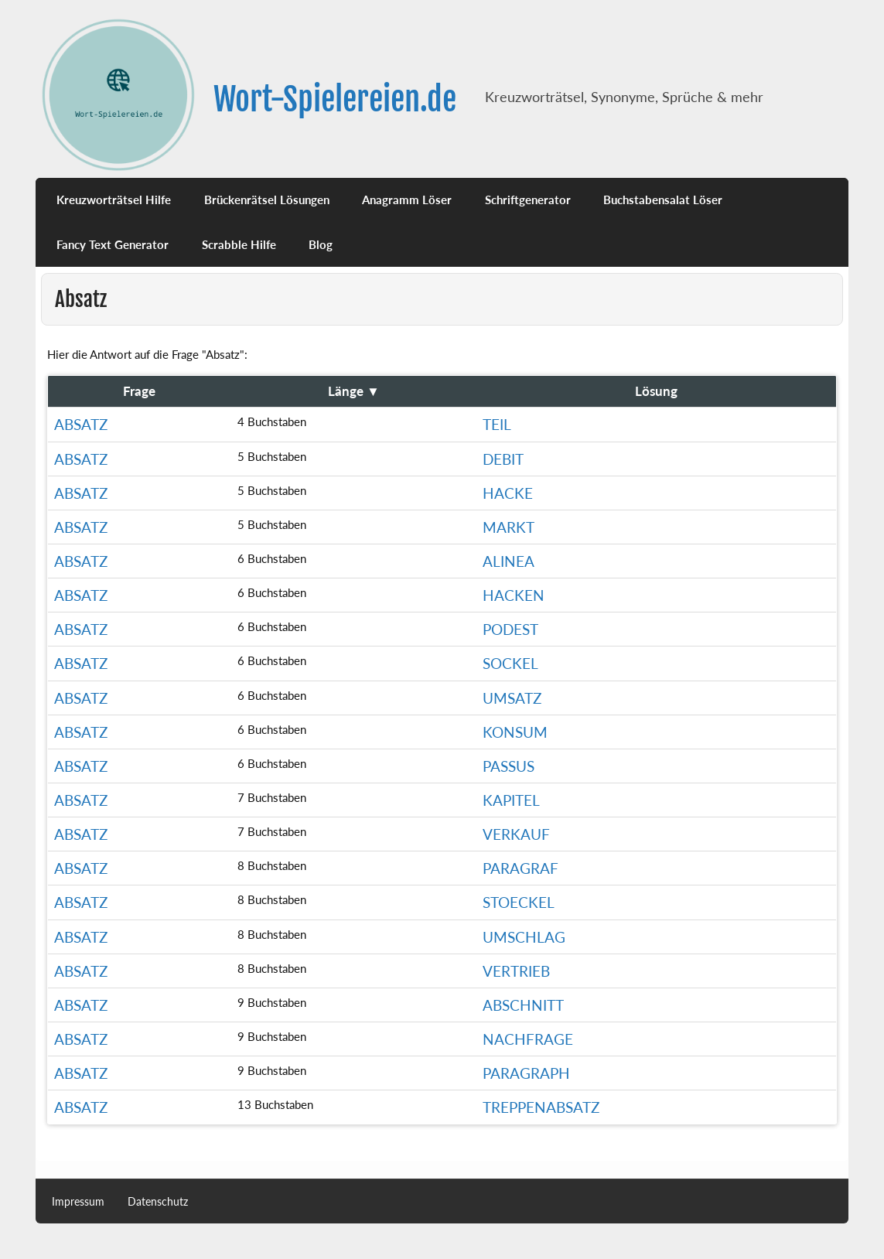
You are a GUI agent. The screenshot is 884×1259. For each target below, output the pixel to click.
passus (508, 766)
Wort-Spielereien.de (334, 99)
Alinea (508, 561)
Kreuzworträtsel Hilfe (113, 199)
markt (508, 527)
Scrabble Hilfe (239, 244)
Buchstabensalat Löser (662, 199)
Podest (510, 629)
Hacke (508, 493)
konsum (515, 732)
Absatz (81, 424)
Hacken (513, 595)
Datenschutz (158, 1201)
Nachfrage (528, 1039)
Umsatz (512, 698)
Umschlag (524, 937)
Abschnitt (523, 1005)
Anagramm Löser (407, 199)
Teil (497, 424)
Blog (321, 244)
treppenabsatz (541, 1107)
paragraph (526, 1073)
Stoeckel (519, 902)
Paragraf (520, 868)
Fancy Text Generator (112, 244)
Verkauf (516, 834)
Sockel (510, 663)
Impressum (78, 1201)
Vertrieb (516, 971)
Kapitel (511, 800)
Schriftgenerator (528, 199)
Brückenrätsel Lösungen (266, 199)
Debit (503, 459)
